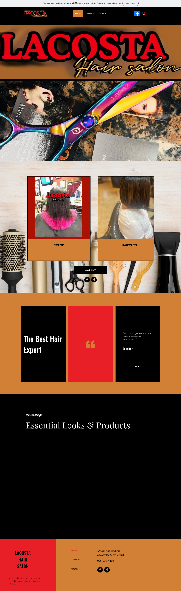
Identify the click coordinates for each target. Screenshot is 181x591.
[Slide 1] (136, 366)
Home (74, 550)
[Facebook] (137, 13)
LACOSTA (23, 552)
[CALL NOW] (90, 270)
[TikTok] (143, 13)
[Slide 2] (138, 366)
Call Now (75, 559)
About (74, 568)
